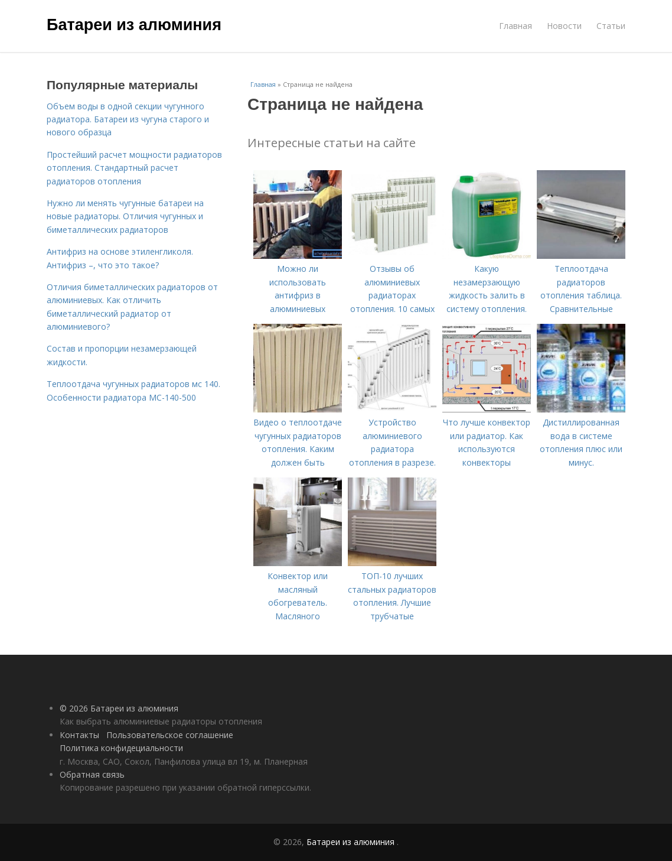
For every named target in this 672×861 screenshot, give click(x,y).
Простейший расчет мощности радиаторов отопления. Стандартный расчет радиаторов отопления (134, 168)
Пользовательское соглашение (169, 734)
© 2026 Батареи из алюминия (119, 708)
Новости (564, 25)
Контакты (79, 734)
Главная (515, 25)
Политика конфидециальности (121, 747)
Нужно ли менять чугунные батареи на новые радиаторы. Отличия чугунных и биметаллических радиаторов (125, 216)
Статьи (610, 25)
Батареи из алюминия (134, 25)
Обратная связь (92, 774)
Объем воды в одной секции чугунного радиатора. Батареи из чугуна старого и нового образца (128, 119)
